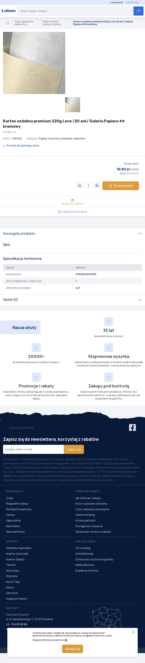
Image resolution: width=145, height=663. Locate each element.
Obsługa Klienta (87, 491)
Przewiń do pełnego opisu (21, 145)
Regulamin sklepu (17, 503)
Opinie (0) (10, 300)
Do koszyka (121, 185)
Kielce (10, 587)
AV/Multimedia (84, 553)
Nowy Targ (13, 581)
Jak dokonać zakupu (88, 498)
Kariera (10, 515)
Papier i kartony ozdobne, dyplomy (52, 23)
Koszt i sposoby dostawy (91, 503)
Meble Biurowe (84, 565)
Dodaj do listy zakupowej (72, 211)
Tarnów (11, 565)
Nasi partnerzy (15, 531)
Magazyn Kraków (16, 598)
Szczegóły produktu (19, 233)
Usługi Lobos (85, 541)
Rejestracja (132, 2)
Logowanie (116, 2)
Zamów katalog (85, 515)
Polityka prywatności (53, 640)
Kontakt (12, 541)
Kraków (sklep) (15, 559)
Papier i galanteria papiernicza (23, 23)
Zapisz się (74, 449)
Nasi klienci (13, 526)
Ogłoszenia (13, 520)
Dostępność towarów (89, 526)
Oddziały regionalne (18, 548)
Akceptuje (72, 649)
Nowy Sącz (13, 570)
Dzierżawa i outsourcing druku (94, 559)
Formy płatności (85, 520)
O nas (9, 498)
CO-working (82, 548)
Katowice (12, 593)
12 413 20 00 (19, 624)
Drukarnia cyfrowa (86, 570)
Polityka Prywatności (19, 509)
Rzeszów (11, 576)
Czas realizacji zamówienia (92, 509)
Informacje (14, 491)
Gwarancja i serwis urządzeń (93, 531)
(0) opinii (9, 132)
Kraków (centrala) (17, 553)
